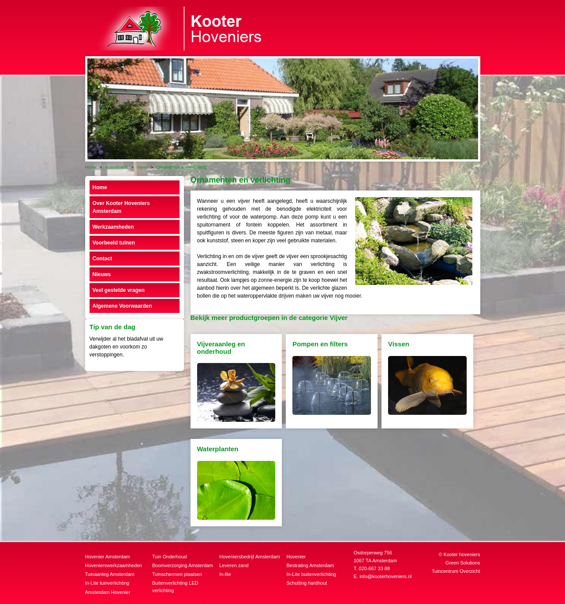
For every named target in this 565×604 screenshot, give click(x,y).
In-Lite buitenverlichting (311, 574)
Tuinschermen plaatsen (177, 574)
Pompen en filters (320, 344)
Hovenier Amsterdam (107, 556)
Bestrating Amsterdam (310, 565)
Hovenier (296, 556)
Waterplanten (217, 449)
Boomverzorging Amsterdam (182, 565)
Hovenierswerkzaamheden (113, 565)
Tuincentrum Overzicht (456, 571)
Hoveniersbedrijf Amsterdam (250, 556)
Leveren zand (234, 565)
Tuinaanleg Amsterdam (110, 574)
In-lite (225, 574)
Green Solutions (463, 562)
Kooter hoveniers (461, 554)
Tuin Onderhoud (169, 556)
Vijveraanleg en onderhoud (221, 347)
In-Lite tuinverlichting (107, 583)
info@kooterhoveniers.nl (386, 576)
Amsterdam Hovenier (107, 592)
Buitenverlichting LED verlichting (175, 586)
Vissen (398, 344)
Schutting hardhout (307, 583)
